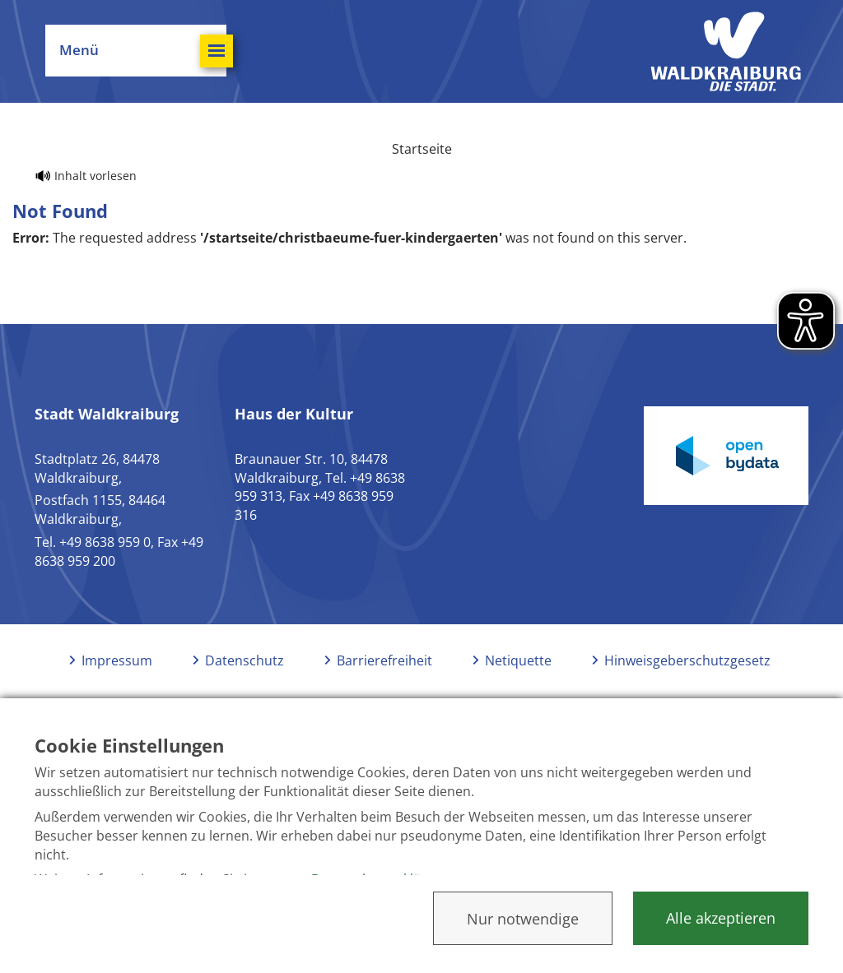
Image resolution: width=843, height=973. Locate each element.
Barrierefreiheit (384, 660)
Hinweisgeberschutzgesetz (687, 660)
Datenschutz (244, 660)
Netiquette (518, 660)
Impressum (117, 660)
